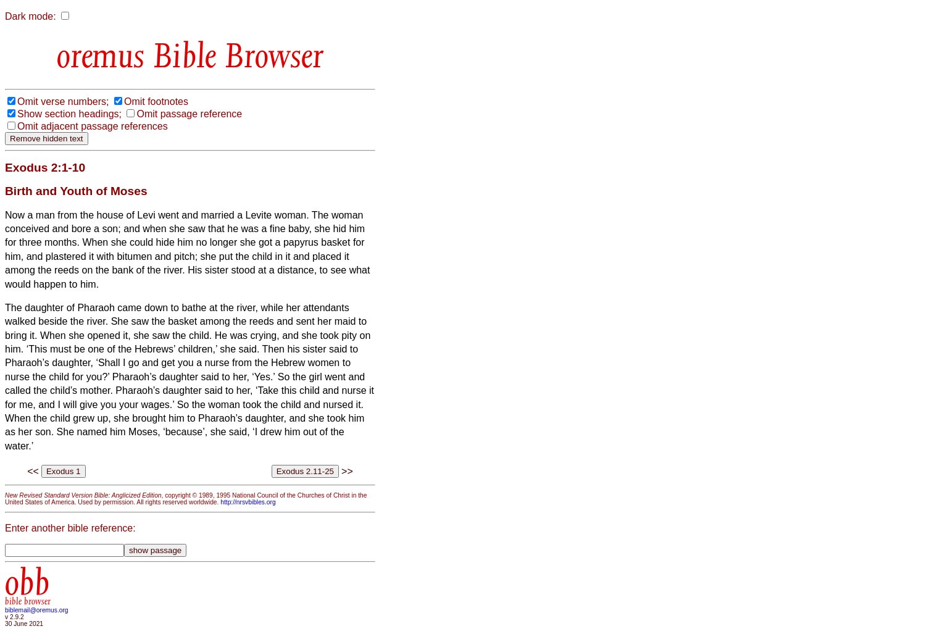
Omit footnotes (156, 101)
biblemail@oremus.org (37, 610)
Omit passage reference (189, 114)
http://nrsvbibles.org (247, 502)
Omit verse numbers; (63, 101)
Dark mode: (30, 16)
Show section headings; (69, 114)
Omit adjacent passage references (92, 126)
